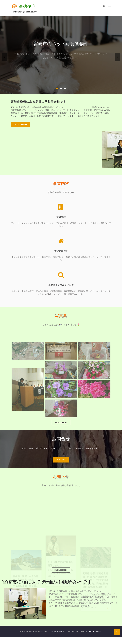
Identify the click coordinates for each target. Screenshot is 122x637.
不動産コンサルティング (61, 286)
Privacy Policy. (56, 631)
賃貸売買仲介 (61, 252)
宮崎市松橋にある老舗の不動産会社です (37, 101)
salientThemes (95, 631)
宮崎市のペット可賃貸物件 (61, 44)
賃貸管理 (61, 218)
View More (61, 460)
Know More (19, 124)
